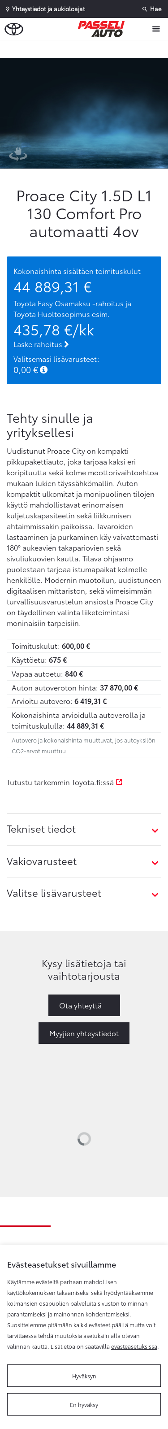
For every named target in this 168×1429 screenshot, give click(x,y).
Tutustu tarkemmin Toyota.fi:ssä (65, 782)
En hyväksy (84, 1404)
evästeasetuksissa (134, 1346)
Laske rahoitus (41, 344)
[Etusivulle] (103, 29)
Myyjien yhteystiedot (84, 1033)
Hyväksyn (84, 1376)
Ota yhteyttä (80, 1005)
